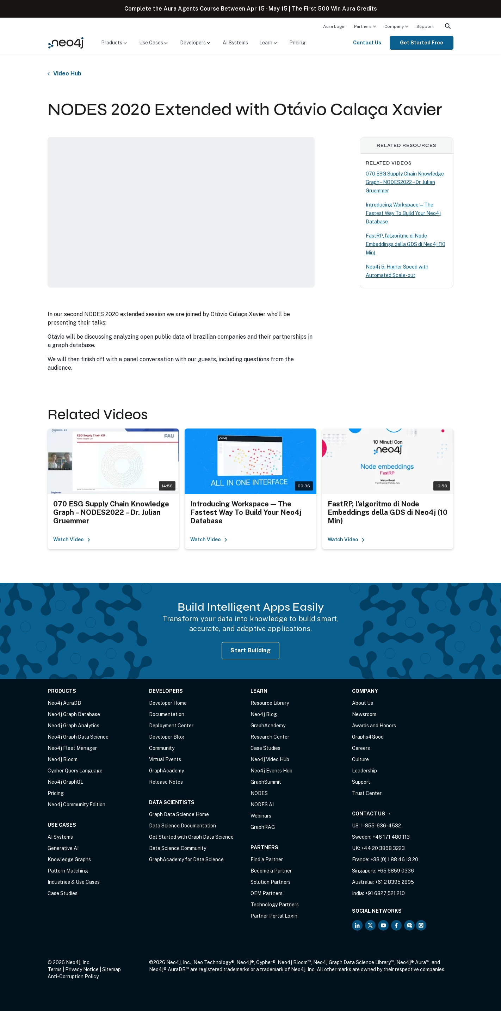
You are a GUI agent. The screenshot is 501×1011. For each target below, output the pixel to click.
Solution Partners (271, 882)
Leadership (364, 770)
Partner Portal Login (274, 916)
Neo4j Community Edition (76, 804)
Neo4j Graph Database (74, 714)
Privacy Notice (82, 969)
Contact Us (367, 42)
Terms (55, 969)
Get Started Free (421, 42)
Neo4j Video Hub (270, 759)
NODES (259, 793)
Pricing (297, 42)
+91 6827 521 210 (385, 893)
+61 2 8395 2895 (394, 882)
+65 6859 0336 (395, 871)
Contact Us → (371, 813)
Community (161, 748)
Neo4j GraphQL (65, 782)
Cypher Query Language (75, 770)
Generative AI (63, 848)
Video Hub (67, 73)
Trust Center (367, 793)
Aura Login (334, 26)
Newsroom (364, 714)
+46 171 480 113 (391, 837)
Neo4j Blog (264, 714)
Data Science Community (177, 848)
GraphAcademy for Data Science (186, 859)
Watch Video (72, 539)
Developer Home (168, 703)
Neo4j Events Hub (271, 770)
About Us (362, 703)
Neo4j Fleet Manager (72, 748)
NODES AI (262, 804)
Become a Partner (271, 871)
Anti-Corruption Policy (73, 976)
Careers (361, 748)
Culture (360, 759)
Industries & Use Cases (74, 882)
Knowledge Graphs (69, 859)
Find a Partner (267, 859)
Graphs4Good (368, 737)
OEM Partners (267, 893)
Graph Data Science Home (179, 814)
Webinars (261, 816)
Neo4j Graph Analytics (73, 725)
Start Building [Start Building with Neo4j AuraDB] (250, 650)
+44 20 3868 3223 (383, 848)
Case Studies (63, 893)
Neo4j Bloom (63, 759)
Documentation (166, 714)
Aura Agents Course (191, 8)
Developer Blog (166, 737)
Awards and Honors (374, 725)
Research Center (270, 737)
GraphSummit (266, 782)
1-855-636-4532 (381, 825)
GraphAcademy (166, 770)
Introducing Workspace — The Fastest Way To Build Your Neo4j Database (403, 213)
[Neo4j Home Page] (66, 42)
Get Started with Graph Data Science (191, 837)
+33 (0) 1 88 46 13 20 (394, 859)
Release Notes (166, 782)
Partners (363, 26)
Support (425, 26)
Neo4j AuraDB (64, 703)
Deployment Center (171, 725)
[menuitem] (334, 26)
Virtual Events (165, 759)
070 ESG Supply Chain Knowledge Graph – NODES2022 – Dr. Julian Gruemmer (405, 182)
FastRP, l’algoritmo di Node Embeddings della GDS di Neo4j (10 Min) (405, 244)
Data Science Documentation (182, 825)
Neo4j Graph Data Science (78, 737)
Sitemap (111, 969)
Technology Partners (275, 904)
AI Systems (235, 42)
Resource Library (270, 703)
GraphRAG (263, 827)
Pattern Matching (68, 871)
